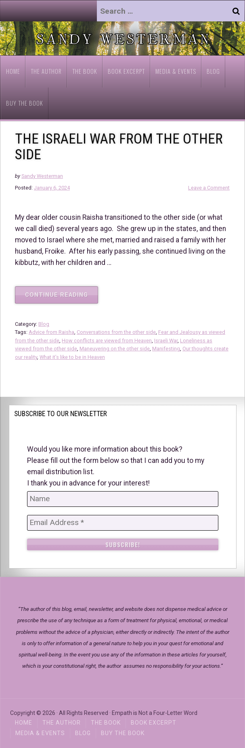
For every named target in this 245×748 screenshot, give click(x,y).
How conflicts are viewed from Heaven (107, 341)
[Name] (122, 499)
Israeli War (166, 341)
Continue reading (61, 297)
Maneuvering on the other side (115, 349)
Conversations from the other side (116, 332)
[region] (122, 38)
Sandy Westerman (42, 176)
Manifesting (166, 349)
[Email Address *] (122, 523)
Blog (43, 324)
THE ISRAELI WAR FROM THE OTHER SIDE (119, 146)
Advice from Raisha (51, 332)
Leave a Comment (209, 188)
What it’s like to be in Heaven (72, 357)
